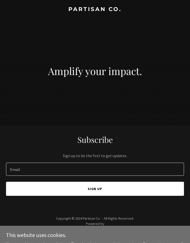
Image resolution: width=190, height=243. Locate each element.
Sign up (95, 189)
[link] (95, 9)
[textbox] (95, 169)
